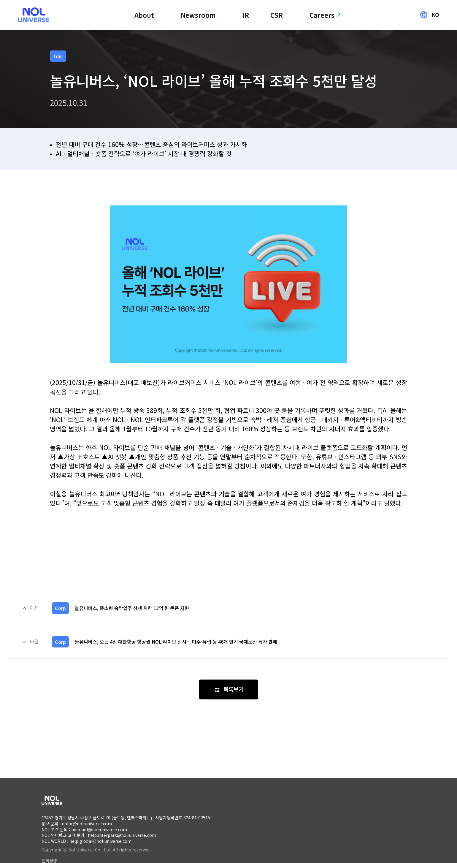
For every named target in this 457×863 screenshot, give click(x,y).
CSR (277, 15)
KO (435, 14)
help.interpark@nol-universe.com (122, 835)
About (145, 15)
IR (245, 15)
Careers (322, 15)
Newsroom (199, 15)
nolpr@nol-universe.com (87, 823)
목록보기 (233, 689)
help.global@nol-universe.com (100, 841)
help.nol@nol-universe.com (99, 829)
